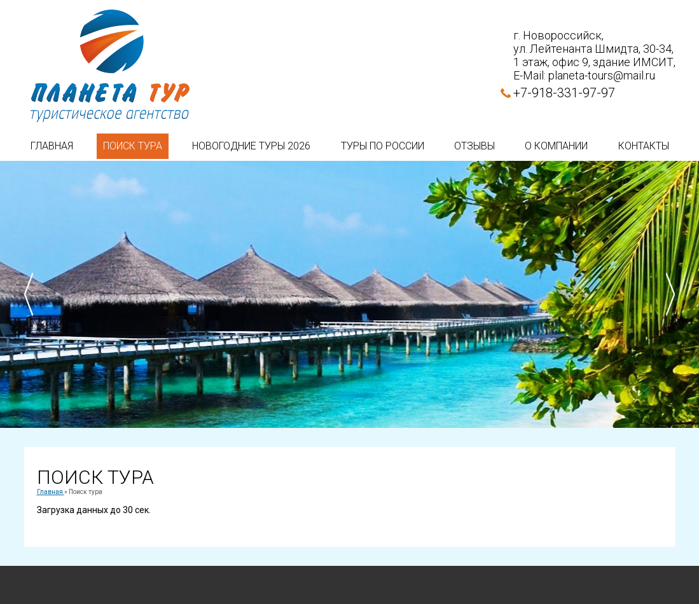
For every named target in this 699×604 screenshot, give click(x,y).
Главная (52, 146)
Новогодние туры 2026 (251, 146)
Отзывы (474, 146)
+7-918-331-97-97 (564, 92)
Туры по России (382, 146)
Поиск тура (132, 146)
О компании (556, 146)
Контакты (643, 146)
